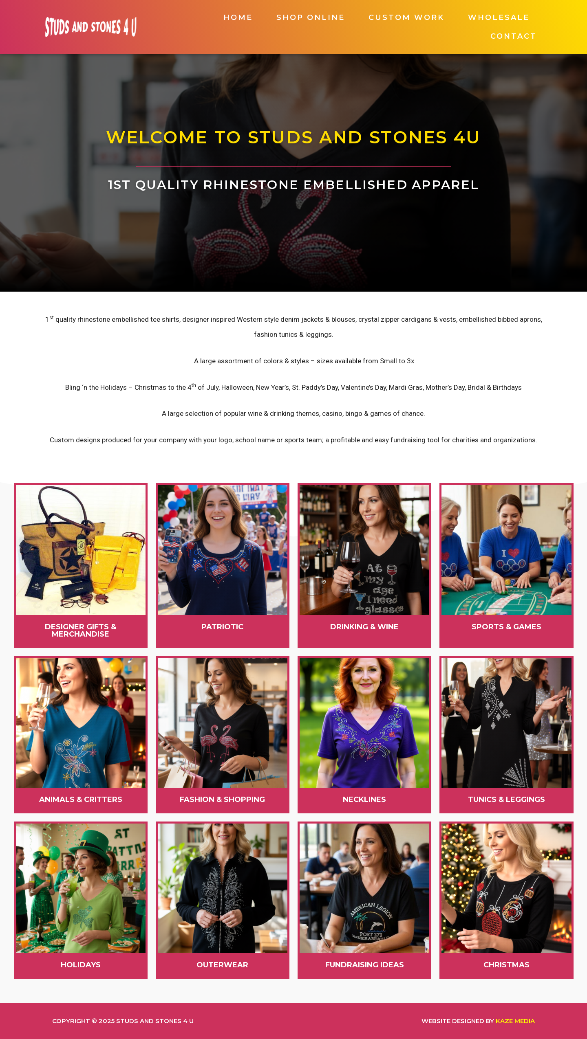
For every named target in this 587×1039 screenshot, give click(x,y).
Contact (513, 36)
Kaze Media (515, 1021)
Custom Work (406, 17)
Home (238, 17)
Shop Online (310, 17)
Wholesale (499, 17)
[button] (81, 630)
